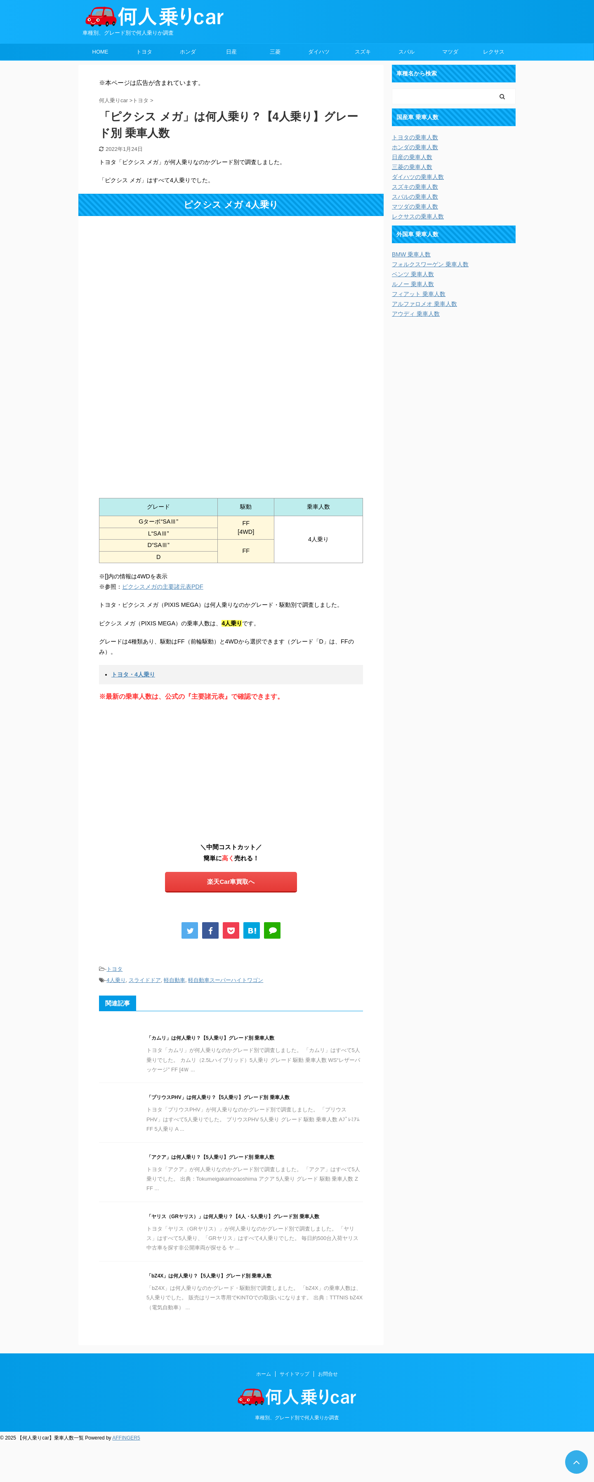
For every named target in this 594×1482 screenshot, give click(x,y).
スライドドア (145, 980)
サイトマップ (294, 1374)
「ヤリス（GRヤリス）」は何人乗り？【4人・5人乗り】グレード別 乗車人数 (232, 1216)
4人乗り (115, 980)
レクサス (493, 52)
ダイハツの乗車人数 (418, 177)
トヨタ (144, 52)
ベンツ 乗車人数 (413, 274)
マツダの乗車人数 (415, 206)
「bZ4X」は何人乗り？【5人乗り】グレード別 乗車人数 (208, 1276)
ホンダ (188, 52)
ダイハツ (319, 52)
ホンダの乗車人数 (415, 147)
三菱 (275, 52)
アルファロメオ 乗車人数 (424, 304)
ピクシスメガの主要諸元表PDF (162, 586)
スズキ (363, 52)
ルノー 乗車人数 (413, 284)
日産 (231, 52)
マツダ (450, 52)
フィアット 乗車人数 (419, 294)
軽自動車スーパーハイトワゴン (225, 980)
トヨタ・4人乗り (133, 674)
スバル (406, 52)
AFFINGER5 (126, 1438)
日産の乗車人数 (412, 157)
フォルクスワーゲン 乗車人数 (430, 264)
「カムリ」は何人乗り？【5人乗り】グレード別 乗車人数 (210, 1038)
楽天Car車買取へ (231, 881)
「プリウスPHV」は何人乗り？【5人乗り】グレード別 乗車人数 (218, 1097)
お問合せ (328, 1374)
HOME (100, 52)
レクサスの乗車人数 (418, 216)
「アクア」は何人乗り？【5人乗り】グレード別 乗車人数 (210, 1157)
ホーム (263, 1374)
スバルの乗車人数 (415, 196)
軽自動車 (174, 980)
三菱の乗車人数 (412, 167)
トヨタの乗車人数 (415, 137)
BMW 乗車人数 (411, 254)
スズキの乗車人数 (415, 186)
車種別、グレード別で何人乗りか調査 (297, 1418)
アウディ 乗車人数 (416, 313)
